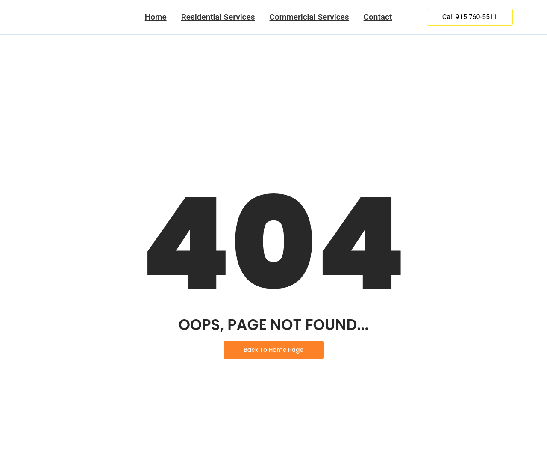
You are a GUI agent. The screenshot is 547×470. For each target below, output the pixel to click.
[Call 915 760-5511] (470, 17)
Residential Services (218, 17)
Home (156, 17)
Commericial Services (309, 17)
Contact (378, 17)
